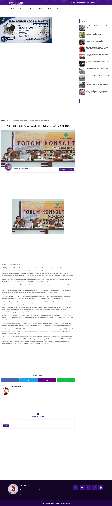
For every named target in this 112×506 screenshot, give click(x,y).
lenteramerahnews (16, 386)
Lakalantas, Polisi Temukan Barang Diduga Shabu (98, 75)
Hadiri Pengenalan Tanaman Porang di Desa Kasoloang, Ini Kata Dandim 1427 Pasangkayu (97, 83)
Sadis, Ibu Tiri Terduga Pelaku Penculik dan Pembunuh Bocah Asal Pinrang (96, 33)
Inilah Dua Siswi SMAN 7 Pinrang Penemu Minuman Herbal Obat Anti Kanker (96, 40)
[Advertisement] (38, 69)
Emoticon (6, 425)
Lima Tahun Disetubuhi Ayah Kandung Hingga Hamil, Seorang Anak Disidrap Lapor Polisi (97, 47)
